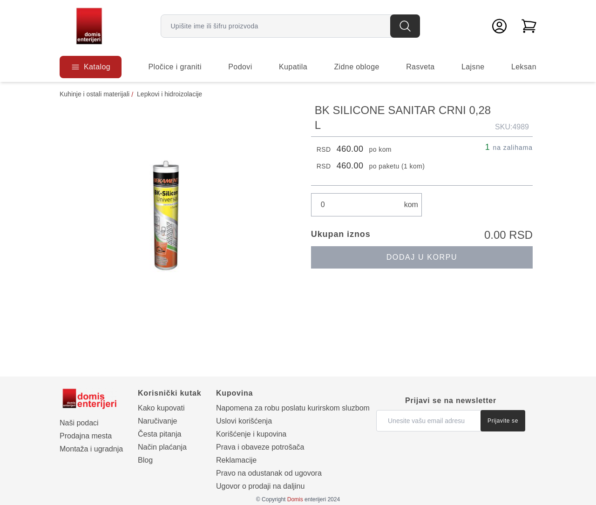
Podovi (240, 67)
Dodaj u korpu (421, 257)
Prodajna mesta (86, 436)
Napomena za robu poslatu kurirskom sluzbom (293, 408)
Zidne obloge (356, 67)
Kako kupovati (161, 408)
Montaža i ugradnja (91, 449)
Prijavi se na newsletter (450, 400)
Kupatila (293, 67)
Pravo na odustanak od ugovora (269, 473)
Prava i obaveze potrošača (260, 447)
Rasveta (420, 67)
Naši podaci (79, 423)
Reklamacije (236, 460)
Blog (145, 460)
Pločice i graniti (174, 67)
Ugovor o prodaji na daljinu (260, 486)
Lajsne (473, 67)
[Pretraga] (405, 26)
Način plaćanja (162, 447)
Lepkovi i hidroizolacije (169, 94)
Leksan (523, 67)
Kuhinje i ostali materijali (94, 94)
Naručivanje (157, 421)
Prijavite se (503, 420)
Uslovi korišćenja (244, 421)
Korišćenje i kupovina (251, 434)
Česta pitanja (159, 434)
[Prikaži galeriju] (172, 215)
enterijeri (306, 499)
